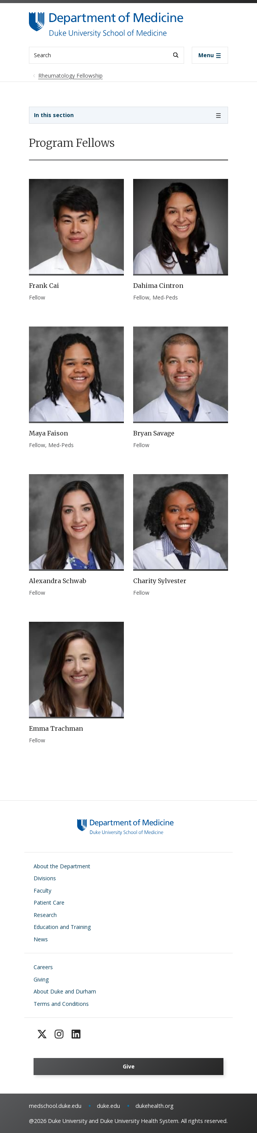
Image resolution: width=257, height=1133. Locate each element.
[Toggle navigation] (210, 55)
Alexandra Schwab (57, 581)
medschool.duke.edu (55, 1105)
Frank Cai (44, 285)
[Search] (175, 55)
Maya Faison (48, 433)
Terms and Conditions (61, 1003)
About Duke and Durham (65, 991)
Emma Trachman (56, 728)
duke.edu (108, 1105)
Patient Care (49, 902)
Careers (43, 967)
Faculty (42, 890)
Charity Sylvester (159, 581)
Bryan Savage (153, 433)
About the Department (62, 866)
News (41, 939)
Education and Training (62, 927)
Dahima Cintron (158, 285)
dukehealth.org (154, 1105)
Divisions (45, 878)
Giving (41, 979)
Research (45, 915)
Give (129, 1066)
